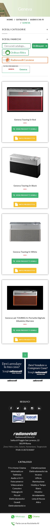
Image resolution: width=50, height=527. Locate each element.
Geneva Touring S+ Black (25, 185)
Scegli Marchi (25, 39)
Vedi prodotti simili (25, 129)
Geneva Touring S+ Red (25, 119)
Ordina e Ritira (14, 52)
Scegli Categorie (25, 29)
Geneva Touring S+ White (25, 252)
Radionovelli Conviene (18, 60)
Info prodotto (25, 138)
